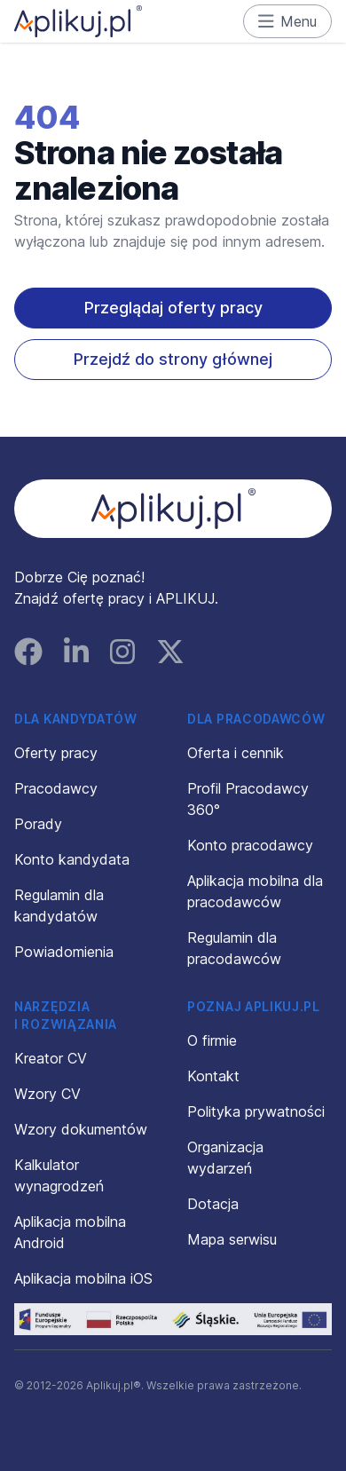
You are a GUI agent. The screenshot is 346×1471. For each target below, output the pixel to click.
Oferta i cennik (235, 753)
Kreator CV (50, 1058)
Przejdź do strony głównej (173, 359)
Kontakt (213, 1076)
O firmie (212, 1040)
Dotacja (213, 1204)
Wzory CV (47, 1094)
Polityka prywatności (256, 1111)
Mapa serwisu (232, 1239)
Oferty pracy (56, 753)
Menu (288, 21)
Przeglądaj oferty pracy (173, 307)
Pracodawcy (56, 788)
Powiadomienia (64, 952)
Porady (38, 824)
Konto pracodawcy (250, 845)
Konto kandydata (72, 859)
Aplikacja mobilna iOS (83, 1278)
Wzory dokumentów (80, 1129)
